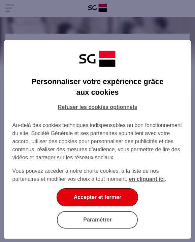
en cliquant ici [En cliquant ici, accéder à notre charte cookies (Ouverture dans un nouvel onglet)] (147, 179)
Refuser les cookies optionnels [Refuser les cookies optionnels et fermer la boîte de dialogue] (97, 107)
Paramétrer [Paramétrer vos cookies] (97, 220)
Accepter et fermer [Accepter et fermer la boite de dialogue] (97, 197)
